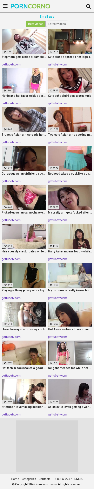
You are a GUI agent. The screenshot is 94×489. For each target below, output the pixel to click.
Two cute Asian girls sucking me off (70, 134)
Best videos (35, 24)
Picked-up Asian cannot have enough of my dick (24, 212)
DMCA (78, 479)
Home (15, 479)
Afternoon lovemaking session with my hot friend (24, 406)
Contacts (45, 479)
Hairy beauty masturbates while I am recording (24, 251)
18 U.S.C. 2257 (62, 479)
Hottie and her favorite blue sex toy (24, 95)
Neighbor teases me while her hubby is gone (70, 368)
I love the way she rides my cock (23, 329)
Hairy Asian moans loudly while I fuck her (70, 251)
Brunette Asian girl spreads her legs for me (24, 134)
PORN (20, 6)
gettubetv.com (11, 64)
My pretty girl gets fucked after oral (70, 212)
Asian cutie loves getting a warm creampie (70, 406)
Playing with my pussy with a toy (23, 290)
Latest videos (57, 24)
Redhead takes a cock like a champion (70, 173)
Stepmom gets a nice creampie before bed (24, 56)
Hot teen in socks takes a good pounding (24, 368)
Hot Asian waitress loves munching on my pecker (70, 329)
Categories (29, 479)
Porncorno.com (46, 484)
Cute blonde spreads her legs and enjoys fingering (70, 56)
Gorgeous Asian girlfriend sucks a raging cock (24, 173)
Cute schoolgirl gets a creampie (69, 95)
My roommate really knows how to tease (70, 290)
